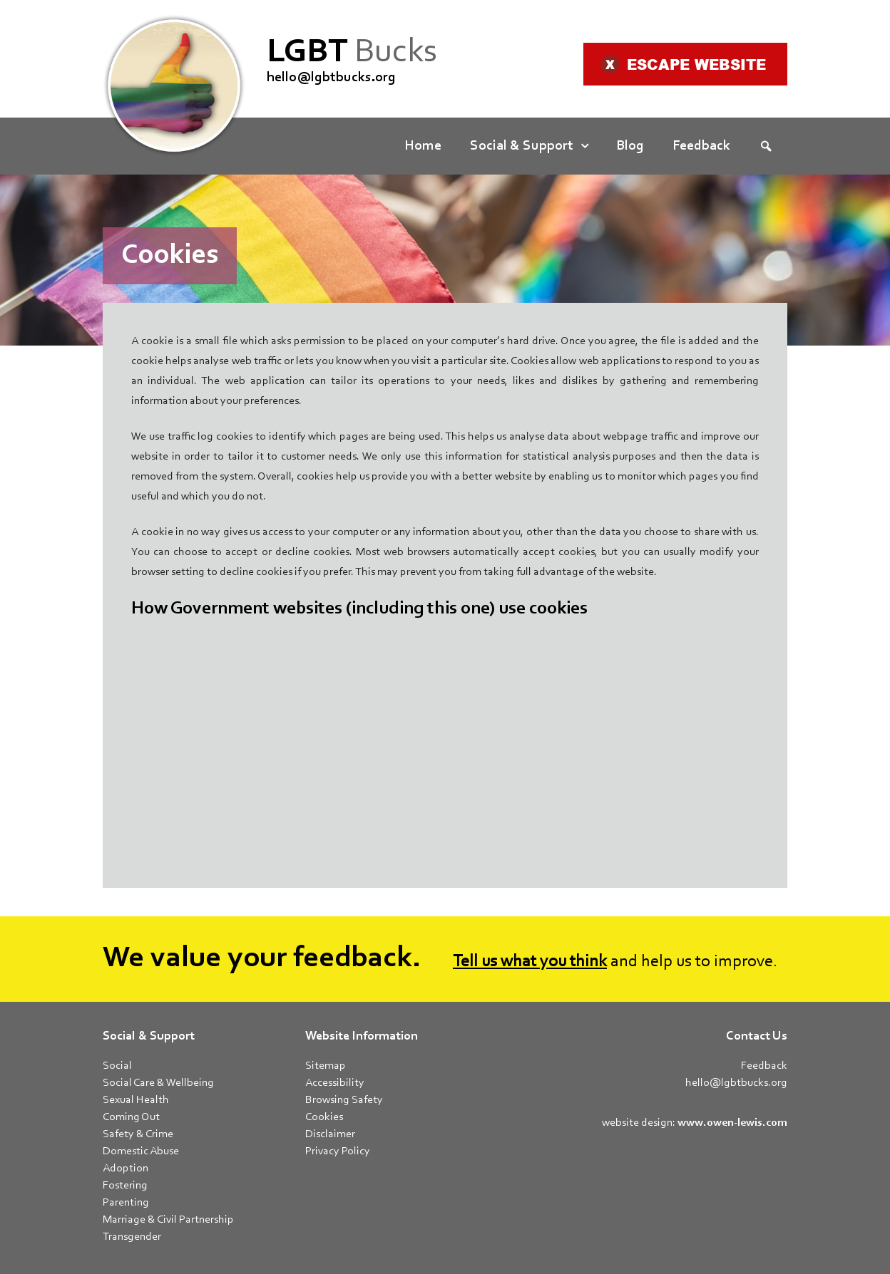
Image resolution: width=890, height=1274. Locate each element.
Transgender (132, 1237)
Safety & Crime (138, 1134)
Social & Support (521, 146)
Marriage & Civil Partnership (168, 1220)
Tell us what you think (530, 961)
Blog (630, 146)
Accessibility (334, 1083)
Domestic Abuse (141, 1151)
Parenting (126, 1202)
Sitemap (325, 1066)
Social (117, 1066)
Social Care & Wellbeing (158, 1083)
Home (422, 146)
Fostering (125, 1185)
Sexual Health (136, 1100)
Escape (683, 64)
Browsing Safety (344, 1100)
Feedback (701, 146)
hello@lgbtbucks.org (331, 78)
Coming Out (131, 1117)
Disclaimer (330, 1134)
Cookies (324, 1117)
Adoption (125, 1168)
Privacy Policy (337, 1151)
